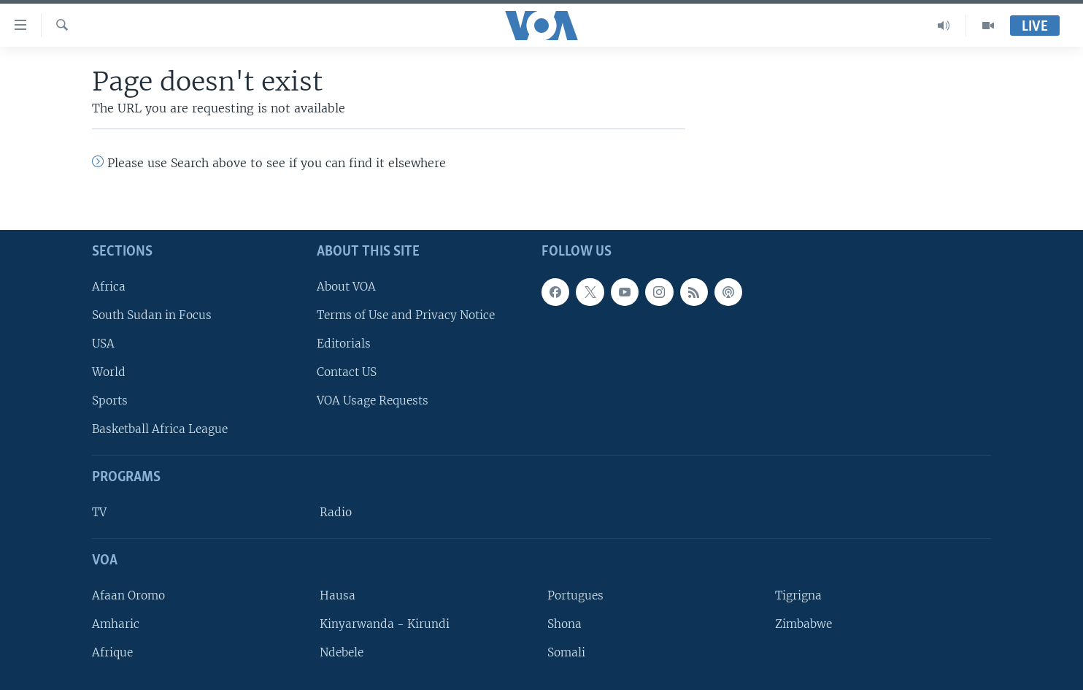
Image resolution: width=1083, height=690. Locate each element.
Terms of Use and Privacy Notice (406, 315)
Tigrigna (798, 595)
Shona (564, 624)
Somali (566, 652)
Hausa (337, 595)
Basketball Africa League (160, 429)
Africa (109, 287)
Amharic (115, 624)
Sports (110, 400)
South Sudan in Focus (152, 315)
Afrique (112, 652)
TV (99, 512)
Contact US (347, 372)
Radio (336, 512)
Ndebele (341, 652)
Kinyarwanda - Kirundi (385, 624)
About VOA (346, 287)
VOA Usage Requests (372, 400)
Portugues (575, 595)
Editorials (344, 343)
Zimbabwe (803, 624)
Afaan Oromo (128, 595)
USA (103, 343)
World (109, 372)
